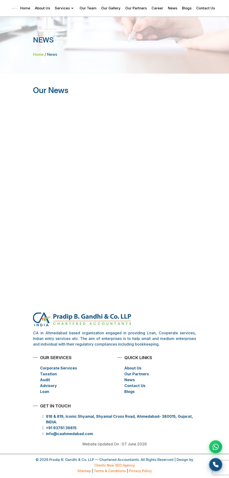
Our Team (88, 8)
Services (62, 8)
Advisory (48, 385)
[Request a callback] (215, 464)
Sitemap (84, 471)
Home (25, 8)
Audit (45, 379)
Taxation (48, 374)
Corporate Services (58, 368)
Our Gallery (111, 8)
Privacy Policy (140, 471)
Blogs (187, 8)
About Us (42, 8)
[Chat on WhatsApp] (215, 447)
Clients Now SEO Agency (114, 465)
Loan (44, 391)
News (172, 8)
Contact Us (205, 8)
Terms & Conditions (110, 471)
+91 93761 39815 (61, 427)
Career (157, 8)
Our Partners (136, 8)
